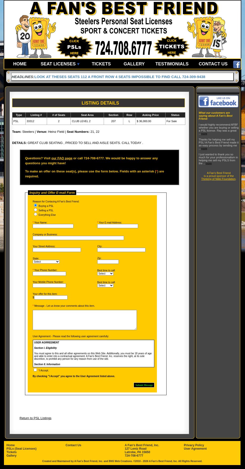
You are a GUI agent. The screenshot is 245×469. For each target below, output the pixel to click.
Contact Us (73, 449)
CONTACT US (213, 63)
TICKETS (101, 63)
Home (10, 449)
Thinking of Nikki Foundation (218, 178)
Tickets (11, 456)
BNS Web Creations (120, 465)
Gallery (11, 459)
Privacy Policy (194, 449)
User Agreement (195, 452)
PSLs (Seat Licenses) (21, 452)
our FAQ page (61, 158)
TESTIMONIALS (172, 63)
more (204, 133)
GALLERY (134, 63)
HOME (19, 63)
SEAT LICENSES (60, 63)
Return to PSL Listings (35, 422)
